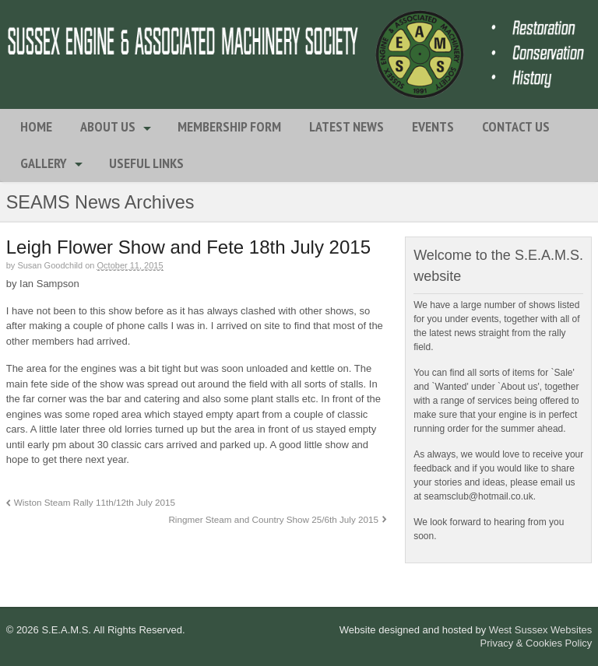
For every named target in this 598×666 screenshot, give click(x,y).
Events (433, 126)
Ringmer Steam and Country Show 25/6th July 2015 (273, 519)
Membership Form (229, 126)
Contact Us (516, 126)
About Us (107, 126)
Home (36, 126)
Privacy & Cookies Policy (536, 643)
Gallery (43, 163)
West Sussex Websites (540, 630)
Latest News (346, 126)
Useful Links (146, 163)
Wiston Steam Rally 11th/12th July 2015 (94, 502)
